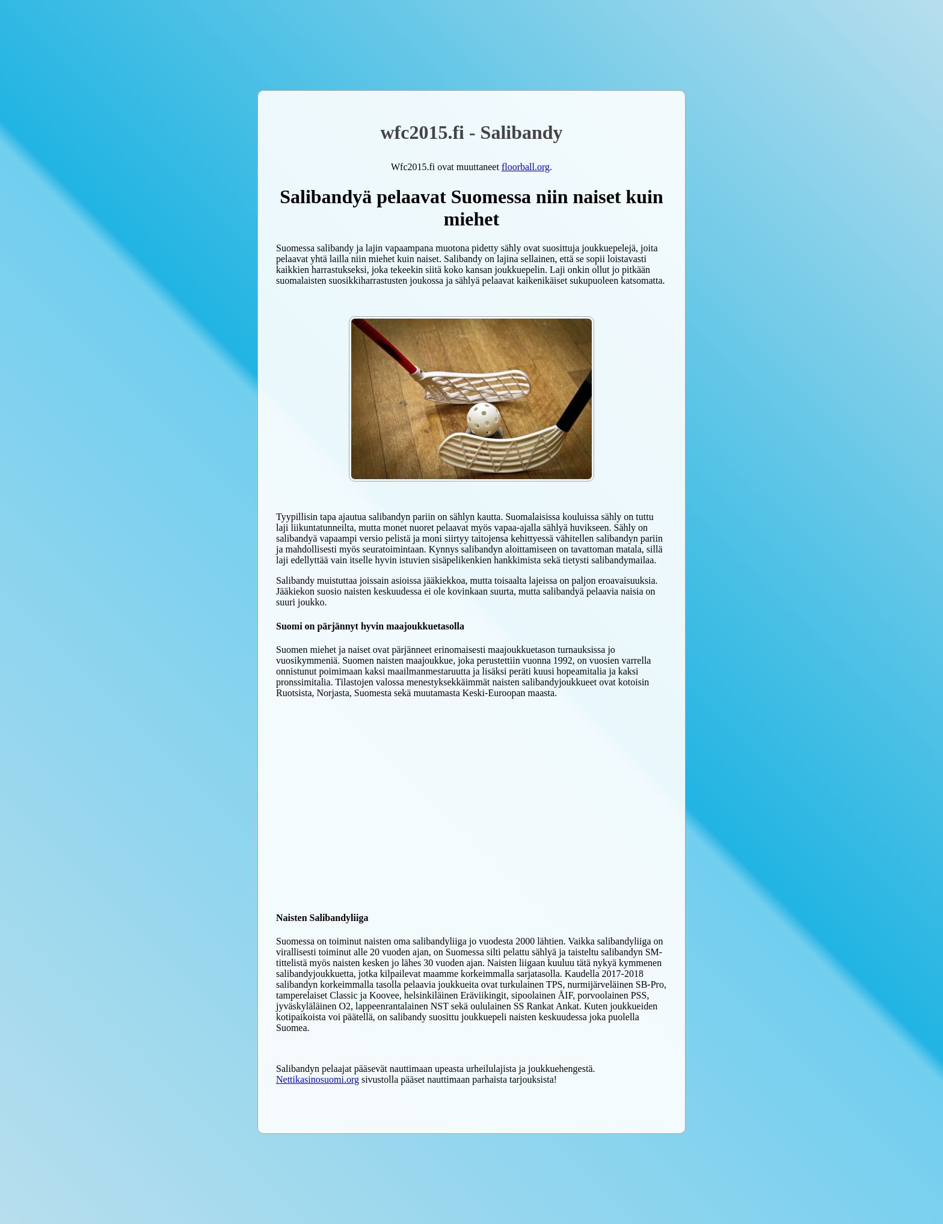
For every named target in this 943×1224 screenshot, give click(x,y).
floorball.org (526, 167)
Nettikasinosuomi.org (317, 1079)
